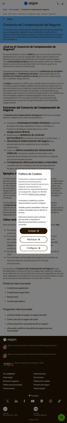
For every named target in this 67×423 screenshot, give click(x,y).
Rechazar (33, 239)
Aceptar (33, 231)
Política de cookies (37, 194)
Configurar (33, 248)
